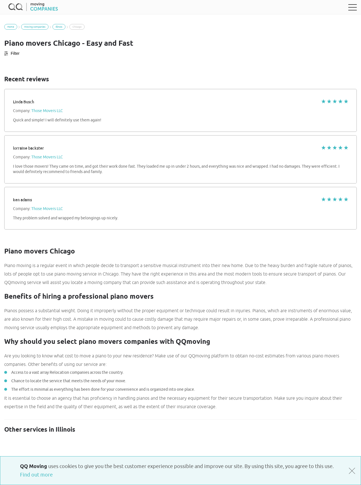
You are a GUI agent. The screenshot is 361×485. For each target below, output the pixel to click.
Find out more (36, 475)
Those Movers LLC (47, 111)
